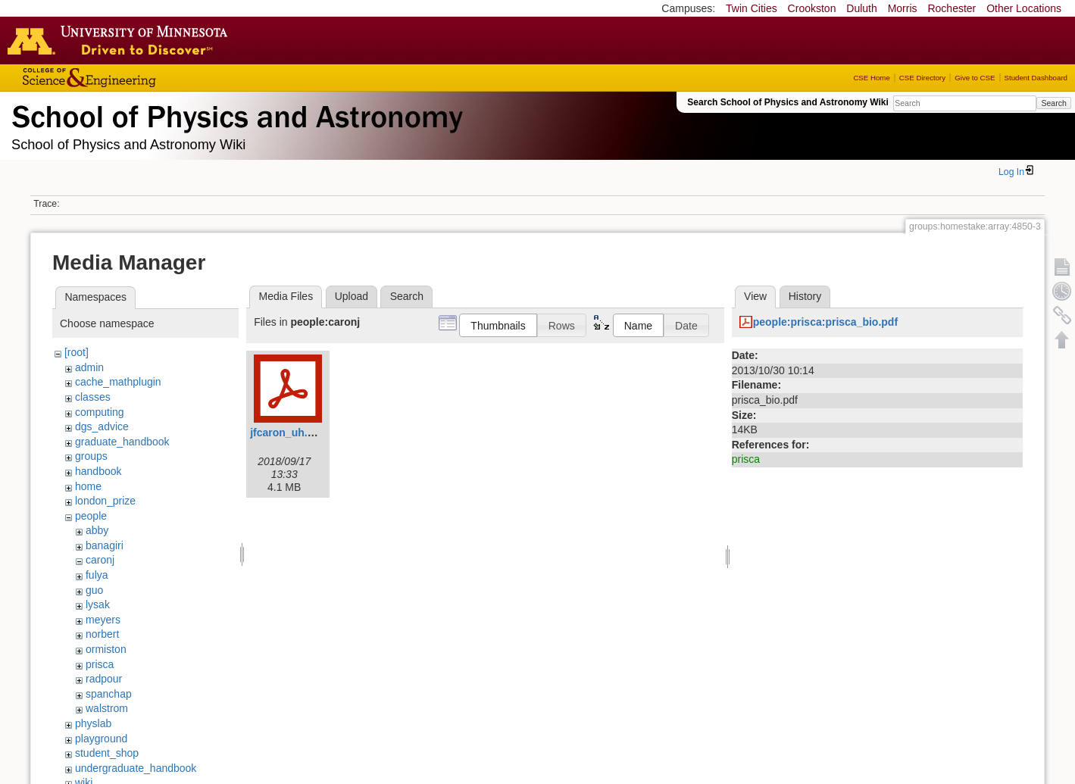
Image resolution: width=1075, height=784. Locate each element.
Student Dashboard (1036, 77)
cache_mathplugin (118, 382)
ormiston (106, 649)
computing (99, 412)
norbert (102, 634)
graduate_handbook (122, 442)
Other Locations (1023, 8)
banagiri (104, 545)
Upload (351, 296)
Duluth (861, 8)
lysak (98, 604)
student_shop (107, 753)
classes (93, 397)
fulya (97, 575)
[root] (76, 352)
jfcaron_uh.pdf (286, 432)
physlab (93, 723)
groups (91, 456)
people (91, 516)
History (805, 296)
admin (89, 367)
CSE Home (871, 77)
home (88, 486)
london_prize (105, 501)
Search (1053, 103)
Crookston (812, 8)
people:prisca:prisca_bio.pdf (825, 322)
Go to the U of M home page (121, 40)
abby (97, 530)
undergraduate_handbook (135, 768)
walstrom (107, 708)
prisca (100, 664)
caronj (100, 560)
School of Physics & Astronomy (235, 114)
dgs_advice (102, 426)
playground (101, 738)
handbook (98, 471)
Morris (902, 8)
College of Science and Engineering (136, 77)
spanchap (109, 694)
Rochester (951, 8)
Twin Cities (751, 8)
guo (94, 590)
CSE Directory (922, 77)
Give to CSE (975, 77)
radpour (104, 679)
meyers (103, 620)
